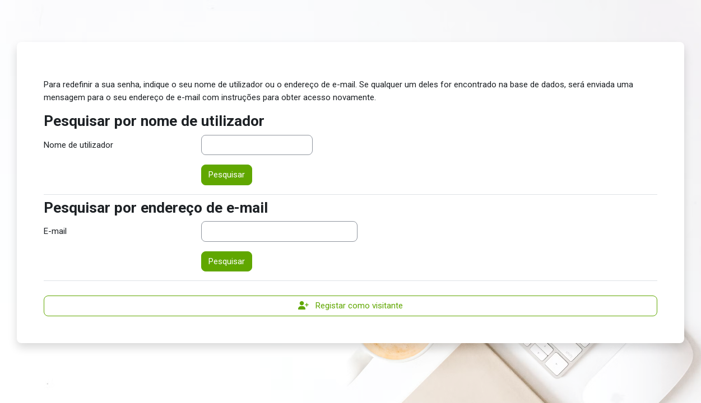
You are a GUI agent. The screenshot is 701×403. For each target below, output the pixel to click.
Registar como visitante (350, 306)
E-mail (55, 231)
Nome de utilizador (78, 145)
